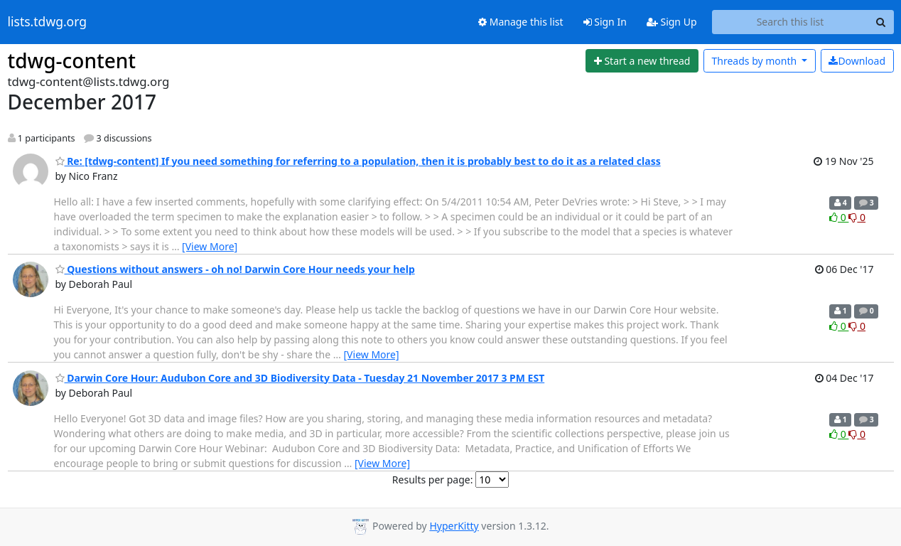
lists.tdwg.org (47, 22)
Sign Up (672, 21)
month (755, 61)
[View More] (209, 246)
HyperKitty (453, 525)
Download (857, 61)
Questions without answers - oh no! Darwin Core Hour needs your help (235, 269)
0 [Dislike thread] (856, 217)
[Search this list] (790, 22)
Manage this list (520, 21)
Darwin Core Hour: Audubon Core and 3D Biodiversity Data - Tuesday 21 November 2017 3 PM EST (300, 378)
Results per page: (432, 479)
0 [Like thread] (838, 217)
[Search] (881, 22)
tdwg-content (72, 60)
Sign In (605, 21)
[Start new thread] (642, 61)
